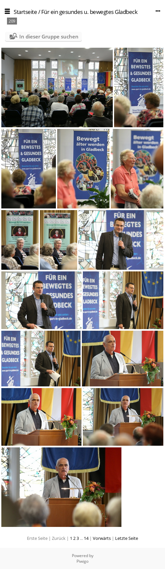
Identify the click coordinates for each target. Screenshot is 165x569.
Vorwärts (102, 538)
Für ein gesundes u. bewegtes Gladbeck (89, 12)
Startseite (25, 12)
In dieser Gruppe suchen (49, 36)
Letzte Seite (126, 538)
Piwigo (82, 561)
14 (86, 538)
